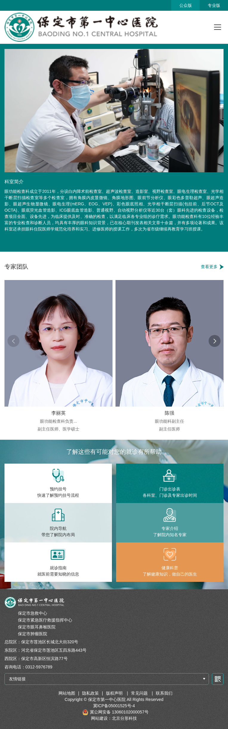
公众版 (185, 5)
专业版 (214, 5)
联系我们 (164, 693)
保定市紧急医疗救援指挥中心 (45, 620)
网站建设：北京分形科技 (114, 718)
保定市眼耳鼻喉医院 (37, 627)
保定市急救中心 (32, 613)
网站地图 (66, 693)
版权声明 (115, 693)
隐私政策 (90, 693)
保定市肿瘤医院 (32, 633)
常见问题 (140, 693)
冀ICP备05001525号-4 (114, 705)
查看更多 (209, 266)
